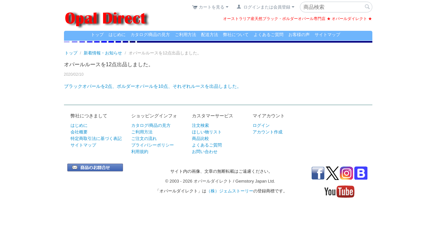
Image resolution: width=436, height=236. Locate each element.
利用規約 (139, 151)
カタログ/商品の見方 (150, 34)
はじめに (117, 34)
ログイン (261, 125)
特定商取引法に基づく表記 (96, 138)
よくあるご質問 (268, 34)
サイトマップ (327, 34)
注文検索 (200, 125)
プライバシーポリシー (152, 145)
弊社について (236, 34)
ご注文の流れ (144, 138)
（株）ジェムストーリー (229, 190)
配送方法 (209, 34)
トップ (97, 34)
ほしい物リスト (207, 131)
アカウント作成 (267, 131)
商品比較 (200, 138)
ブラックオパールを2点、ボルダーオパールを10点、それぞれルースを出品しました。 (152, 86)
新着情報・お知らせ (103, 52)
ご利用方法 (185, 34)
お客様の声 (299, 34)
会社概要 (79, 131)
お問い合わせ (205, 151)
